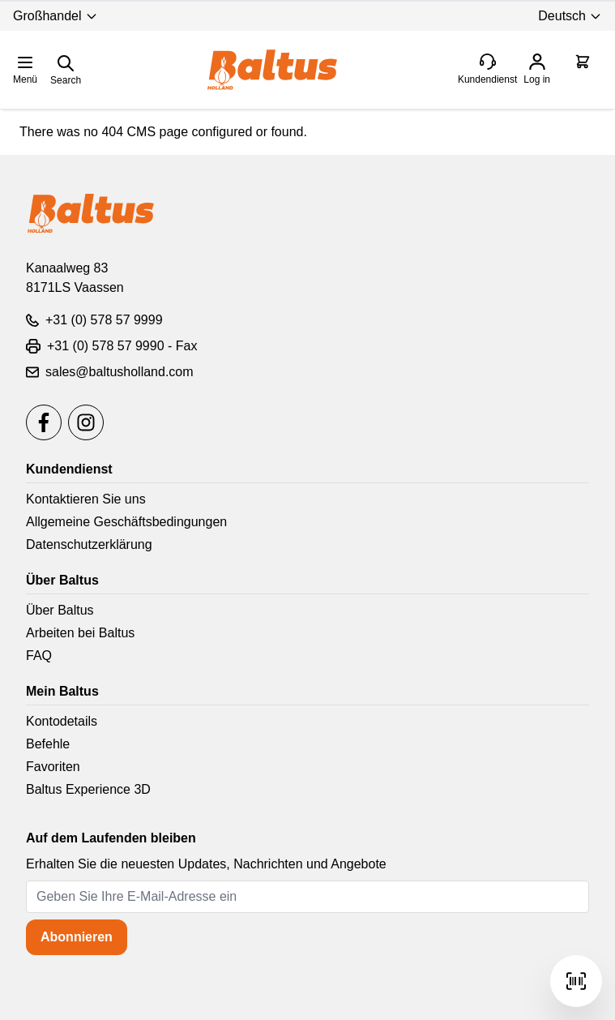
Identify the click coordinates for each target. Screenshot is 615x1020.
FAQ (39, 655)
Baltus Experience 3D (88, 789)
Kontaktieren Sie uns (86, 499)
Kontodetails (61, 721)
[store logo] (272, 69)
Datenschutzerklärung (89, 544)
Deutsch (570, 16)
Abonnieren (77, 937)
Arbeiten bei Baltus (80, 633)
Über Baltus (60, 610)
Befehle (48, 744)
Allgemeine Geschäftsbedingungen (126, 522)
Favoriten (53, 767)
